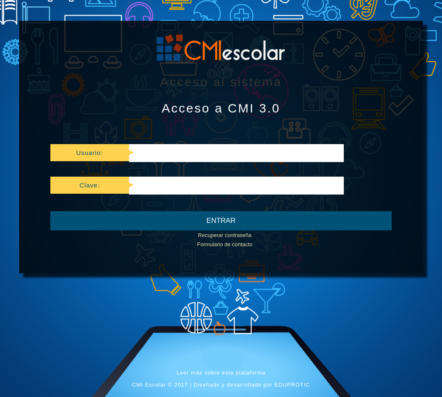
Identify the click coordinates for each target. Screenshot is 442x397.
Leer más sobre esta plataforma (221, 373)
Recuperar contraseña (225, 235)
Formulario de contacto (225, 244)
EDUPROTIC (292, 385)
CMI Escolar (149, 385)
